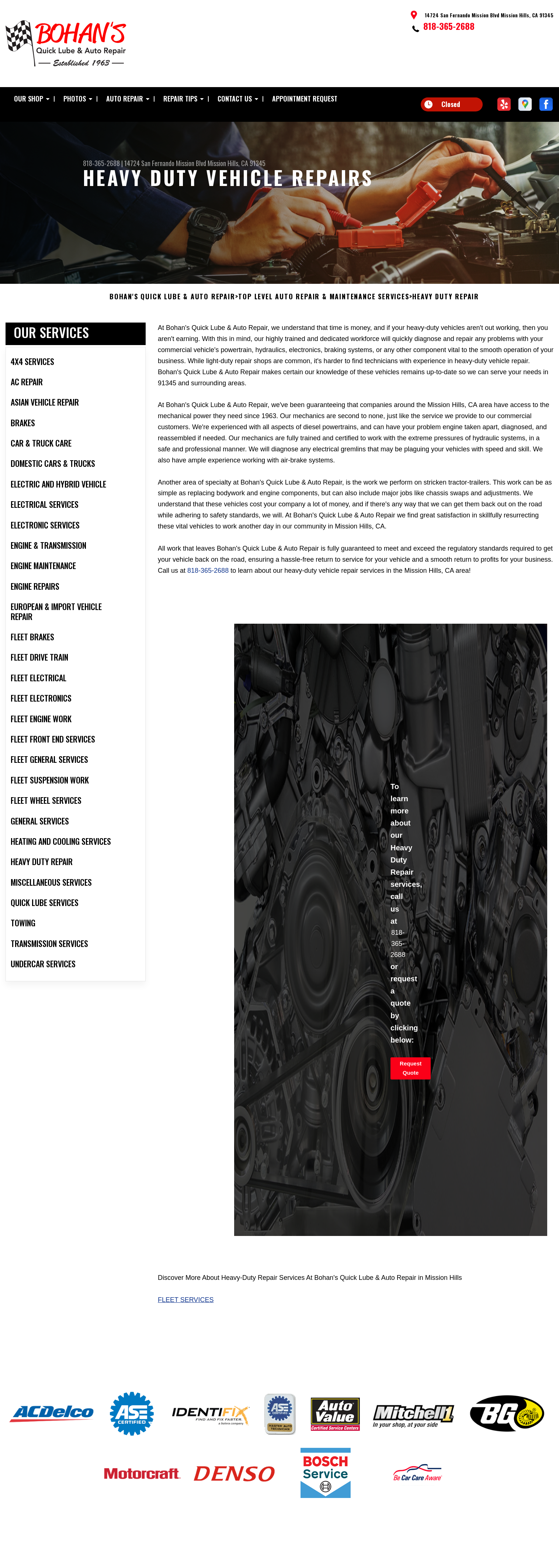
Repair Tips (180, 98)
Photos (74, 98)
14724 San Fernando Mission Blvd (165, 163)
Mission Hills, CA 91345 (236, 163)
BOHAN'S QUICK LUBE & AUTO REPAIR (172, 312)
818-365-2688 (449, 25)
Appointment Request (304, 98)
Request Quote (410, 1083)
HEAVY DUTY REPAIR (445, 312)
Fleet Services (185, 1315)
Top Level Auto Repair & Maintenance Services (323, 312)
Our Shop (28, 98)
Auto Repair (124, 98)
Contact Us (235, 98)
